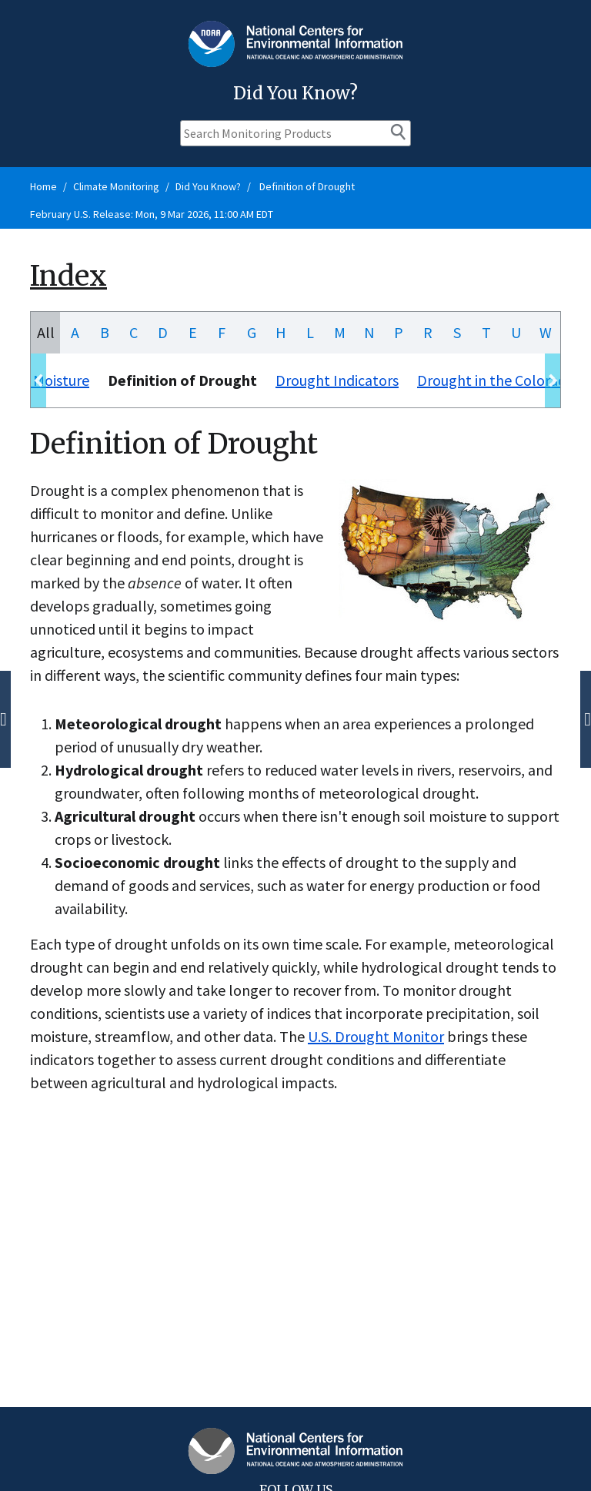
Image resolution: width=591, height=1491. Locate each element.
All (46, 332)
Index (68, 276)
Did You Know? (208, 186)
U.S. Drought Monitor (376, 1036)
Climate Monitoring (116, 186)
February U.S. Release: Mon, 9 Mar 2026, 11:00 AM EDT (151, 214)
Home (43, 186)
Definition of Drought (306, 186)
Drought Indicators (337, 380)
